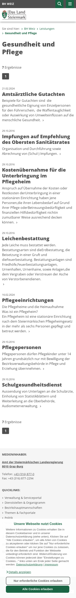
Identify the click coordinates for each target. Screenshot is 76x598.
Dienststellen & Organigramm (25, 503)
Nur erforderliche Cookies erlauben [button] (38, 580)
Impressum (51, 564)
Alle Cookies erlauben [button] (37, 589)
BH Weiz (28, 29)
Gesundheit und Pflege (19, 33)
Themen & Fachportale (20, 513)
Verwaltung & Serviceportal (23, 498)
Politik (9, 518)
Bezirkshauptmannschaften (23, 508)
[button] (18, 572)
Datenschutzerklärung (29, 564)
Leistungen (46, 29)
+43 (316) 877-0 (24, 474)
